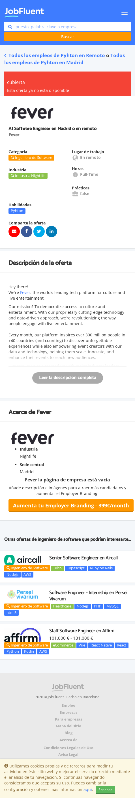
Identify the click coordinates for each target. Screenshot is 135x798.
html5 (11, 612)
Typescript (76, 568)
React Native (101, 645)
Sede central (32, 464)
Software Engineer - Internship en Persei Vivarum (88, 596)
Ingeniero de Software (27, 567)
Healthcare (62, 606)
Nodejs (12, 574)
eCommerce (63, 645)
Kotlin (29, 651)
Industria (29, 449)
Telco (57, 568)
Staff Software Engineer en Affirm (81, 631)
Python (13, 651)
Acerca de (68, 740)
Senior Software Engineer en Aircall (83, 558)
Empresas (68, 712)
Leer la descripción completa (67, 378)
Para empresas (68, 719)
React (121, 645)
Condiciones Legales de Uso (68, 747)
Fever (25, 292)
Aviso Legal (68, 754)
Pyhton (17, 210)
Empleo (68, 705)
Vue (82, 645)
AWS (27, 574)
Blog (68, 732)
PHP (97, 606)
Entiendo (105, 789)
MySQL (112, 606)
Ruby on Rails (101, 568)
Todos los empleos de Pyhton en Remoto (54, 55)
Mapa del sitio (68, 726)
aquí (87, 789)
